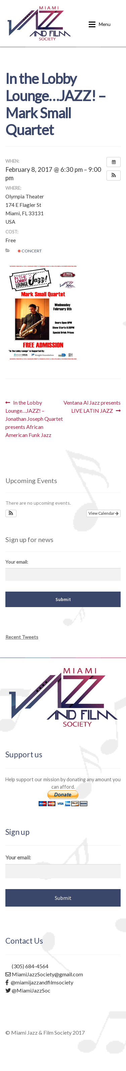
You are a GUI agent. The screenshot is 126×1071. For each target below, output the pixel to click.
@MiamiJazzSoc (27, 990)
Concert (30, 250)
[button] (113, 175)
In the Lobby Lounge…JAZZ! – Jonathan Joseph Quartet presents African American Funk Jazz (34, 418)
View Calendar (103, 513)
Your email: (16, 562)
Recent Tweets (21, 637)
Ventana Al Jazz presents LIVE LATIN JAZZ (92, 406)
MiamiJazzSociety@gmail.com (44, 974)
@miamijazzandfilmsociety (39, 982)
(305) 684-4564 (26, 966)
